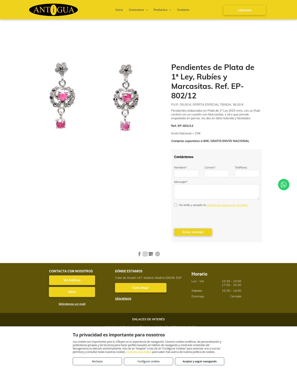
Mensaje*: (181, 182)
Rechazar (97, 361)
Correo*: (210, 167)
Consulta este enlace (139, 352)
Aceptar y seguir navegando (199, 361)
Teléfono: (241, 167)
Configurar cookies (149, 361)
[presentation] (203, 217)
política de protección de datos (227, 205)
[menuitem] (119, 10)
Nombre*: (180, 167)
